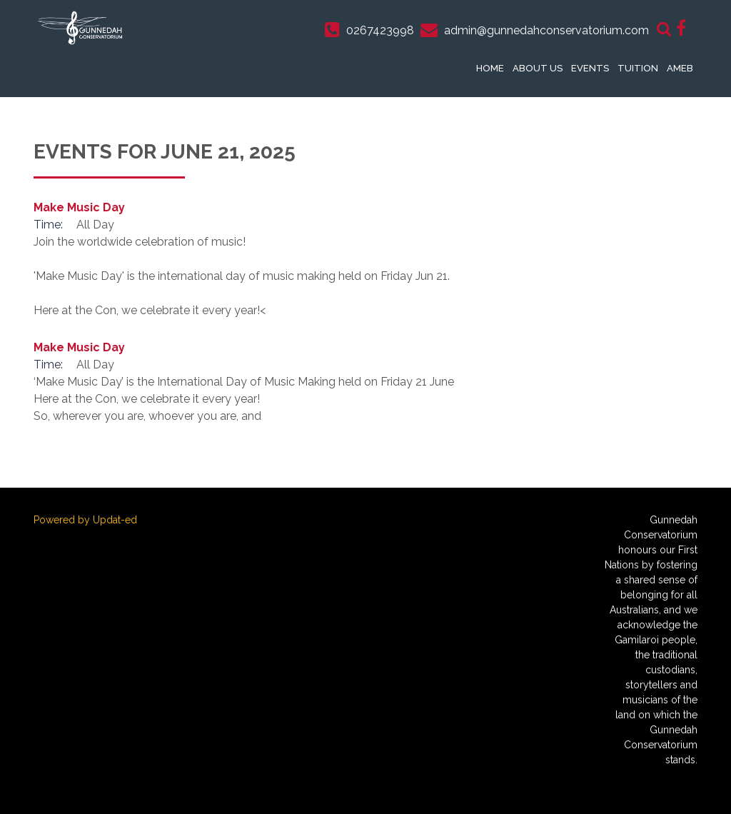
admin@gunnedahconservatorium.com (546, 30)
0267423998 (380, 30)
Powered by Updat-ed (85, 520)
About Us (538, 68)
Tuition (637, 68)
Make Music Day (79, 207)
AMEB (680, 68)
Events (590, 68)
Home (490, 68)
